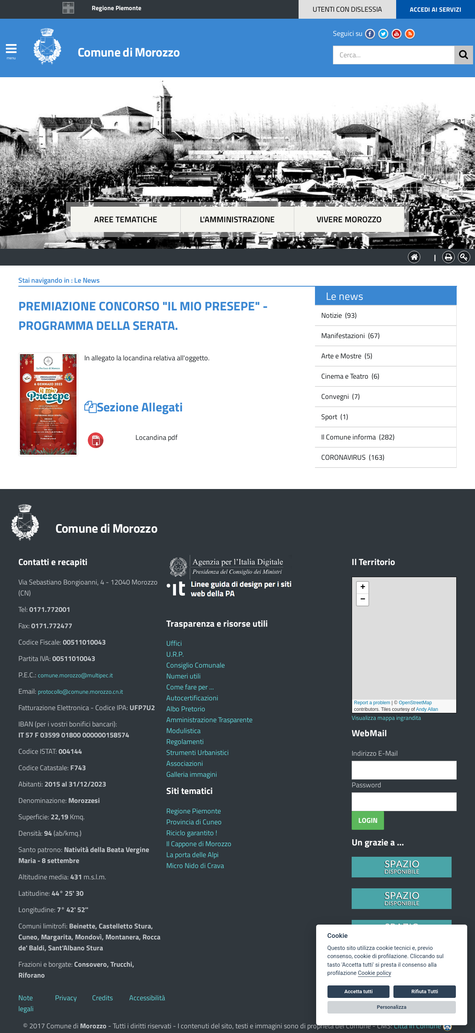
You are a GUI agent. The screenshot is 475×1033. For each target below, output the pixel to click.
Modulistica (183, 730)
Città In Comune (417, 1026)
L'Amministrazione (231, 256)
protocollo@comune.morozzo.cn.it (80, 691)
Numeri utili (183, 676)
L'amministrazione (237, 219)
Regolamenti (185, 741)
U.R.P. (175, 654)
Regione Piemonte (116, 7)
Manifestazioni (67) (350, 335)
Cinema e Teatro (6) (349, 376)
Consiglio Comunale (195, 665)
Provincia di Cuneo (194, 822)
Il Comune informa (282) (357, 437)
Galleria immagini (191, 774)
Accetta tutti (358, 991)
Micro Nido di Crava (195, 865)
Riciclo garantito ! (191, 832)
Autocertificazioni (192, 698)
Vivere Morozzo (349, 219)
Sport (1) (334, 416)
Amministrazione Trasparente (209, 719)
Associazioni (184, 763)
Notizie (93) (338, 315)
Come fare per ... (190, 687)
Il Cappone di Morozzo (198, 843)
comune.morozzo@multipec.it (75, 675)
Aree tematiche (125, 219)
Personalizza (392, 1007)
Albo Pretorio (185, 708)
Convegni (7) (340, 396)
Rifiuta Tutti (424, 991)
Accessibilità (147, 997)
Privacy (66, 997)
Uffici (174, 643)
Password (366, 785)
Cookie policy (374, 973)
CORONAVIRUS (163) (352, 457)
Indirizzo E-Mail (375, 753)
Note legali (26, 1003)
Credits (102, 997)
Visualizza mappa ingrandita (386, 717)
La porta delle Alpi (192, 854)
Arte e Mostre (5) (346, 356)
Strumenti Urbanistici (197, 752)
